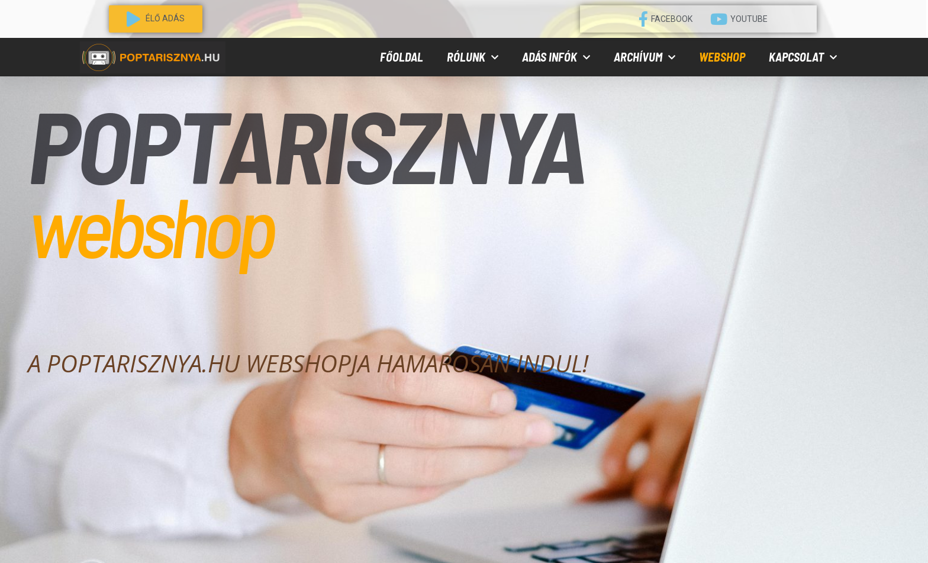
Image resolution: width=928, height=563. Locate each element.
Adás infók (556, 57)
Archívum (644, 57)
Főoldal (401, 57)
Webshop (722, 57)
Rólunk (472, 57)
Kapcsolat (803, 57)
